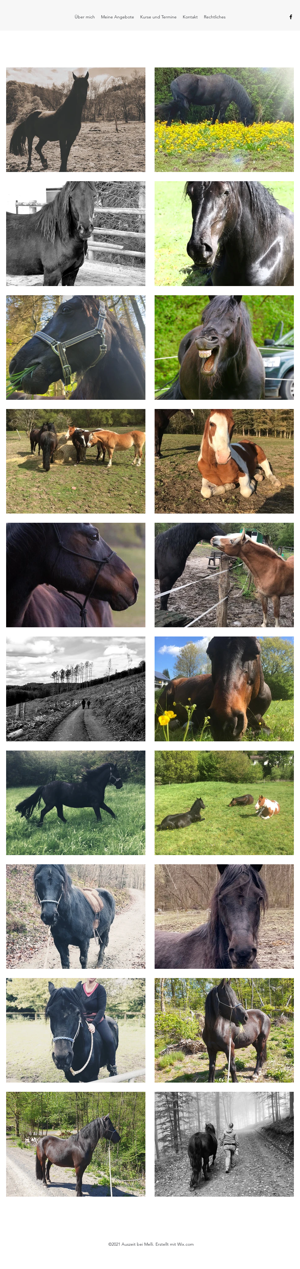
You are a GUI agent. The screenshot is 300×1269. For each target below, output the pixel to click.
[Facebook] (291, 17)
